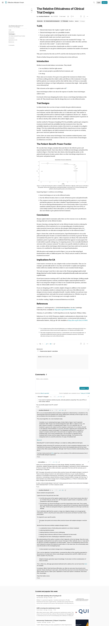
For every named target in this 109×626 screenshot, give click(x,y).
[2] (84, 230)
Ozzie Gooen (40, 610)
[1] (66, 88)
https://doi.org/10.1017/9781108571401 (65, 309)
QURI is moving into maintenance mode (48, 608)
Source (39, 440)
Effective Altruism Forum (14, 2)
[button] (47, 344)
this (53, 453)
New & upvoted (45, 393)
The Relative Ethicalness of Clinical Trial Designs (16, 26)
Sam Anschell (40, 597)
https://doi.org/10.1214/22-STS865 (78, 320)
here (86, 564)
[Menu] (3, 2)
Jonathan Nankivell (43, 16)
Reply (37, 406)
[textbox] (62, 382)
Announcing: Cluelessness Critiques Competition (51, 620)
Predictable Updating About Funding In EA (49, 595)
